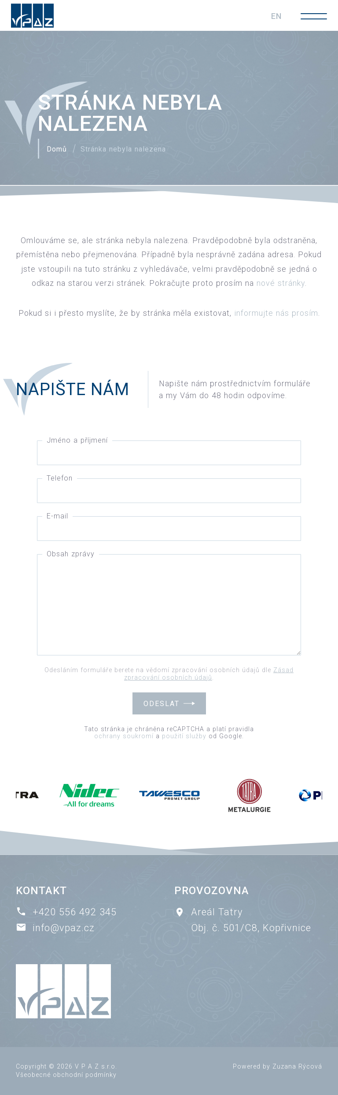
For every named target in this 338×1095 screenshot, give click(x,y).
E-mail (57, 516)
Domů (57, 149)
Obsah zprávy (71, 554)
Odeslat (161, 703)
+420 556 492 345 (75, 911)
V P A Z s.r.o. (96, 1066)
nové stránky (281, 283)
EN (276, 16)
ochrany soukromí (124, 736)
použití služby (184, 736)
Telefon (60, 478)
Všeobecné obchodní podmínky (66, 1074)
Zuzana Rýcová (297, 1066)
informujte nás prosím (276, 313)
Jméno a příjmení (77, 440)
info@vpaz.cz (64, 927)
